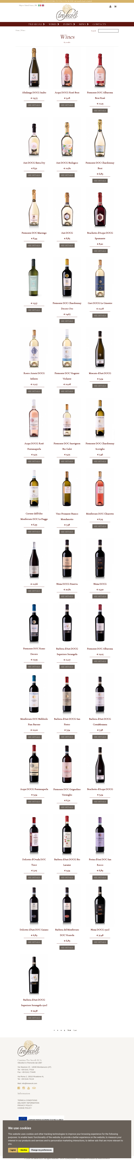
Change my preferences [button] (41, 1150)
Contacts (99, 24)
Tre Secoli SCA (37, 1158)
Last (75, 1030)
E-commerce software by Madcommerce (94, 1158)
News (84, 24)
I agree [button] (13, 1150)
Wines (54, 24)
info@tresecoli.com (29, 1083)
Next (69, 1030)
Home (18, 30)
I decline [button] (23, 1150)
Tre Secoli (36, 24)
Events (69, 24)
